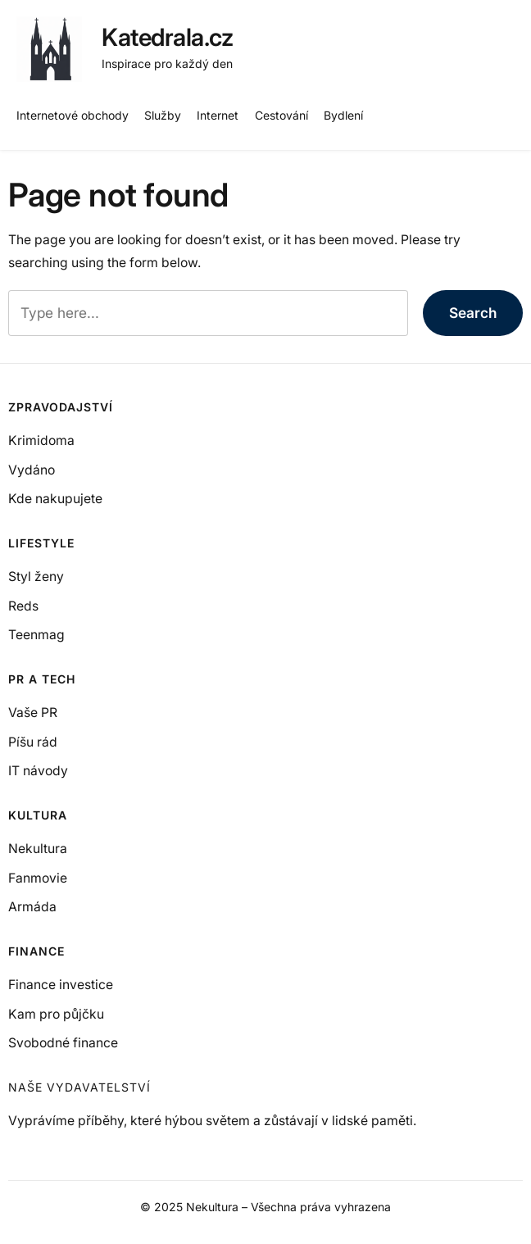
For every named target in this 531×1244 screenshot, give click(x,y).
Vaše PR (32, 712)
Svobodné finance (63, 1043)
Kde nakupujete (55, 498)
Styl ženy (36, 576)
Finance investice (60, 984)
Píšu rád (32, 742)
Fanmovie (37, 878)
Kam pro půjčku (56, 1014)
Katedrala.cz (167, 37)
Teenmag (36, 634)
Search (473, 312)
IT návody (38, 771)
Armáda (32, 907)
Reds (23, 606)
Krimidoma (41, 440)
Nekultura (37, 848)
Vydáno (31, 470)
